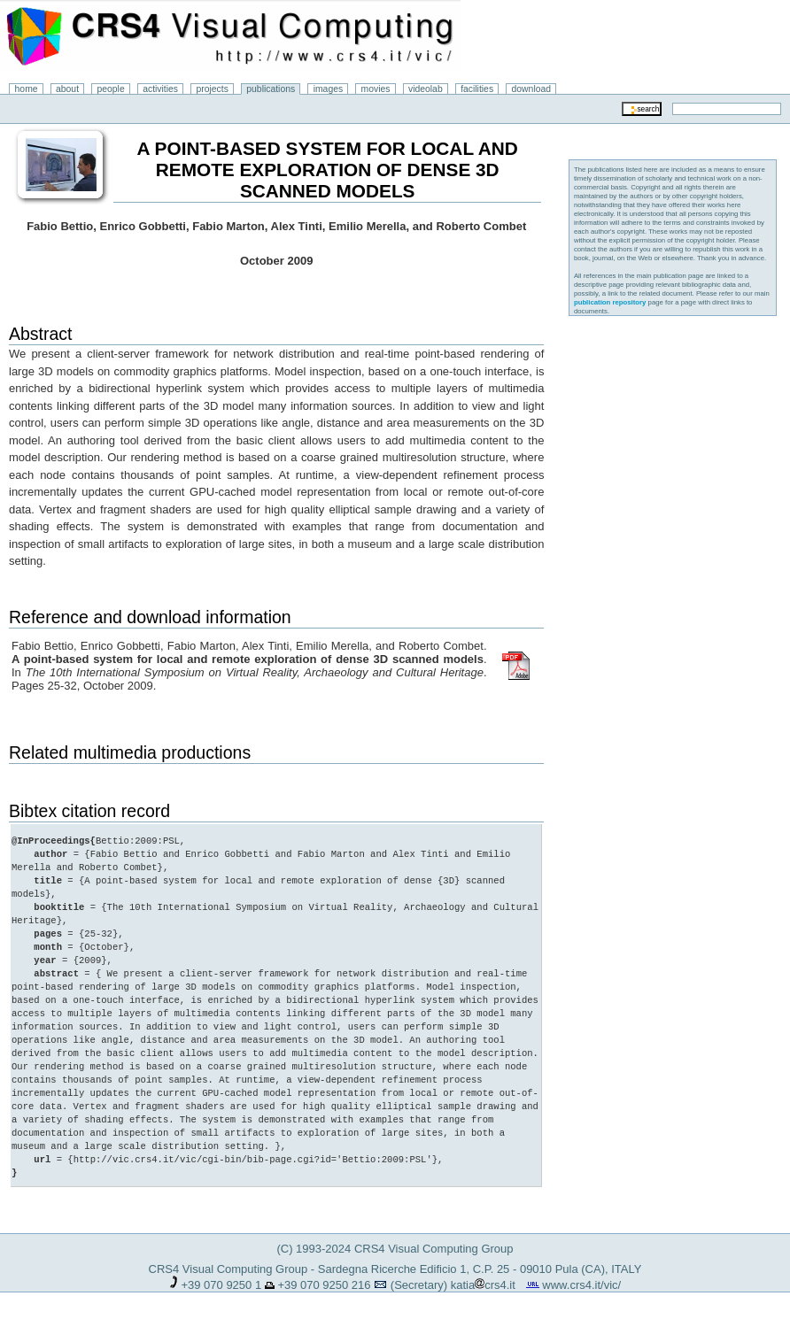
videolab (425, 89)
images (329, 89)
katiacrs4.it (483, 1285)
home (26, 89)
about (67, 89)
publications (270, 89)
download (532, 89)
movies (376, 89)
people (111, 89)
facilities (477, 89)
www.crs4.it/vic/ (581, 1285)
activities (160, 89)
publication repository (610, 302)
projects (212, 89)
